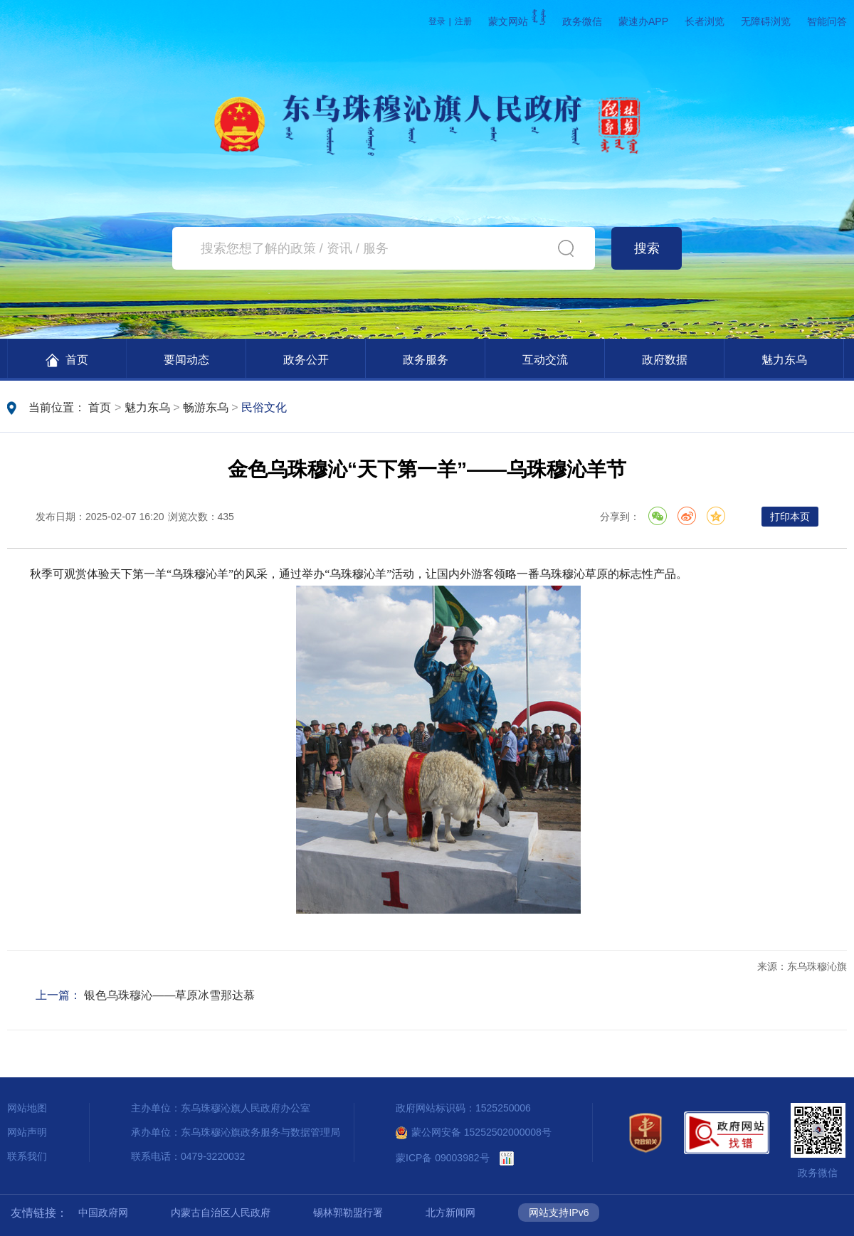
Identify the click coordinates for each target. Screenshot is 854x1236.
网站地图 (27, 1108)
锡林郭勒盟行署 (348, 1212)
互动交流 (545, 360)
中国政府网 (103, 1212)
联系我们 (27, 1156)
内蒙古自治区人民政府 (220, 1212)
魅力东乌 (784, 360)
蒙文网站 (517, 21)
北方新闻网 (450, 1212)
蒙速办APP (643, 21)
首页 (67, 360)
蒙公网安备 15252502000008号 (474, 1132)
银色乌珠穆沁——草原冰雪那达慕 (169, 995)
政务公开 (306, 360)
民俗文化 (264, 407)
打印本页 (790, 516)
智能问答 (827, 21)
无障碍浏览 (766, 21)
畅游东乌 (205, 407)
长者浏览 (704, 21)
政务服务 (425, 360)
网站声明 (27, 1132)
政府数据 (664, 360)
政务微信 (582, 21)
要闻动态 (186, 360)
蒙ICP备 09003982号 (443, 1157)
